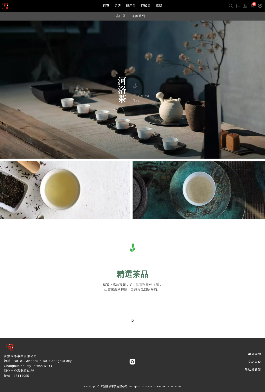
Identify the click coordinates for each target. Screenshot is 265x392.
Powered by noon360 (167, 386)
